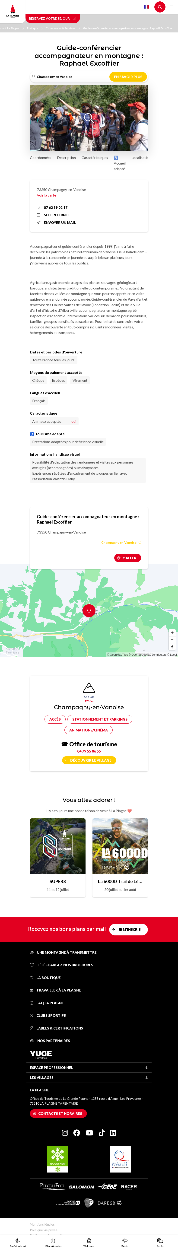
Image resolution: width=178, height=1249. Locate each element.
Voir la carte (46, 195)
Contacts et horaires (60, 1113)
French (146, 7)
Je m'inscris (130, 929)
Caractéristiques (95, 157)
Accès (55, 719)
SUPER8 (58, 881)
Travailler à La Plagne (55, 990)
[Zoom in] (172, 632)
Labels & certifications (56, 1028)
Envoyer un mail (56, 222)
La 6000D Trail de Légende (120, 881)
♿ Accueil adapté (120, 163)
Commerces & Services (63, 28)
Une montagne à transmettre (63, 952)
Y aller (129, 558)
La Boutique (45, 978)
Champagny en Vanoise (121, 542)
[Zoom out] (172, 639)
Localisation (141, 157)
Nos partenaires (50, 1041)
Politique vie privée (43, 1230)
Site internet (53, 215)
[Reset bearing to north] (172, 646)
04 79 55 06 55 (89, 751)
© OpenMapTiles (117, 654)
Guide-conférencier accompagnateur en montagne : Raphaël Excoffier (127, 28)
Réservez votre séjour (52, 18)
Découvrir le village (90, 760)
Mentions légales (42, 1224)
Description (66, 157)
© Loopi (172, 654)
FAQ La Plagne (47, 1003)
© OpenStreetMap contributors (147, 654)
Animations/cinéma (88, 730)
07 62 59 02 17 (52, 207)
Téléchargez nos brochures (61, 965)
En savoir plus (128, 77)
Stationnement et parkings (99, 719)
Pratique (35, 28)
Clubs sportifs (48, 1015)
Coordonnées (40, 157)
